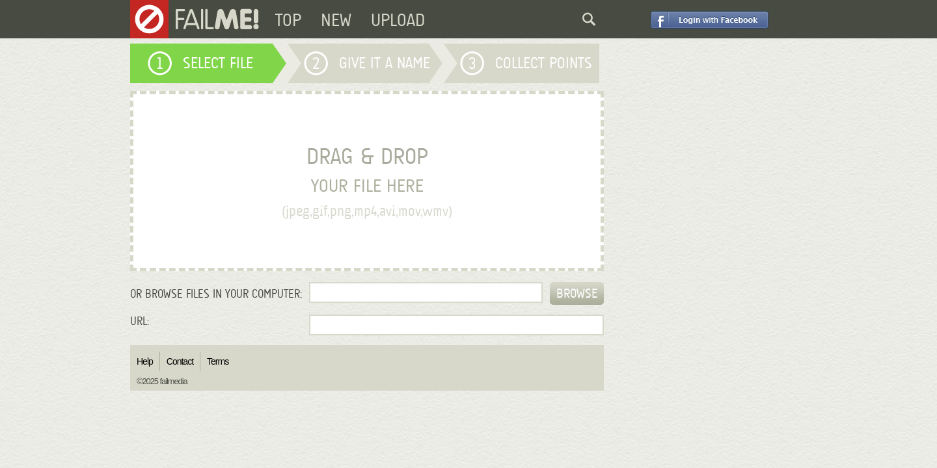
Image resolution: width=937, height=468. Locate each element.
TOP (288, 20)
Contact (180, 361)
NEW (336, 20)
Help (145, 361)
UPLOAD (398, 20)
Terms (217, 361)
